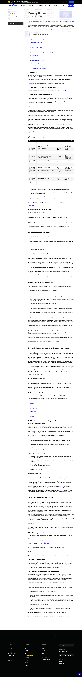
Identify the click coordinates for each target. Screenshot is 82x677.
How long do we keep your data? (36, 44)
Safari (31, 406)
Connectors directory (46, 659)
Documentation (45, 646)
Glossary (26, 662)
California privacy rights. (35, 63)
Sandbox (44, 652)
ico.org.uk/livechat (48, 487)
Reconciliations (11, 658)
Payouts (9, 650)
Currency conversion (12, 655)
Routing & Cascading (12, 653)
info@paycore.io (55, 81)
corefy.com (72, 21)
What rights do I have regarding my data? (38, 57)
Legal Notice (12, 13)
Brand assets (27, 652)
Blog (26, 658)
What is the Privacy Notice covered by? (38, 39)
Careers (29, 655)
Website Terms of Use (13, 16)
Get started (71, 5)
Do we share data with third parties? (37, 50)
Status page (44, 650)
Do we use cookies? (34, 55)
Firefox (32, 403)
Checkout (10, 648)
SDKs (43, 653)
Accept (71, 1)
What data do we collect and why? (37, 42)
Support (60, 661)
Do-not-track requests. (35, 65)
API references (45, 648)
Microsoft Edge (33, 408)
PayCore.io (30, 83)
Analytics (10, 660)
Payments (10, 646)
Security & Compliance (12, 663)
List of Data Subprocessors (15, 20)
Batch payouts (10, 652)
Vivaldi (32, 416)
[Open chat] (79, 674)
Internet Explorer (33, 400)
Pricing (53, 5)
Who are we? (33, 37)
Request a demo (62, 663)
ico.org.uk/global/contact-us (58, 487)
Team (26, 648)
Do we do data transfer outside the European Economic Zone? (42, 52)
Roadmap (27, 650)
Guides (26, 660)
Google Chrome (33, 411)
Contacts (27, 653)
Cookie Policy (12, 26)
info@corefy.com (63, 651)
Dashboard (10, 662)
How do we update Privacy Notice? (37, 60)
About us (26, 646)
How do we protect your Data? (36, 47)
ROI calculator (27, 657)
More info (66, 1)
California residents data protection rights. (38, 68)
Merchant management (12, 657)
